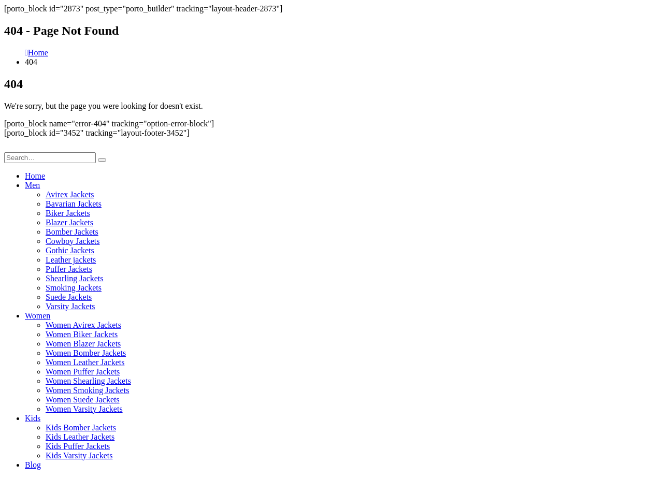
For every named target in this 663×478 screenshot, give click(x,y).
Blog (33, 464)
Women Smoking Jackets (87, 390)
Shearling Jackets (75, 278)
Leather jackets (71, 259)
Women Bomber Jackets (86, 353)
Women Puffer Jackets (83, 371)
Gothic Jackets (70, 250)
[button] (10, 147)
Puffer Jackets (69, 269)
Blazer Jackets (69, 222)
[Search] (102, 160)
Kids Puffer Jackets (78, 446)
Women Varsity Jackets (84, 408)
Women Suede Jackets (83, 399)
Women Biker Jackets (82, 334)
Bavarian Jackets (74, 203)
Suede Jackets (69, 297)
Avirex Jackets (70, 194)
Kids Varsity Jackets (79, 455)
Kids (32, 418)
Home (35, 175)
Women (37, 315)
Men (32, 185)
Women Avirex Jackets (83, 325)
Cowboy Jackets (72, 241)
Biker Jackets (68, 213)
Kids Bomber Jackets (81, 427)
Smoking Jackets (74, 287)
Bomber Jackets (72, 231)
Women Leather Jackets (85, 362)
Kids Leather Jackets (80, 436)
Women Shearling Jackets (88, 380)
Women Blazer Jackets (83, 343)
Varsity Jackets (70, 306)
